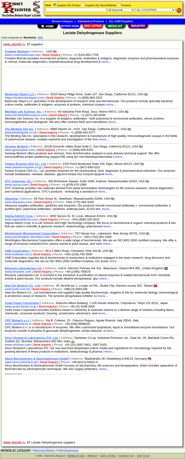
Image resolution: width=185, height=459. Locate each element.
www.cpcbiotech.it (18, 324)
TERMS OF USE (75, 456)
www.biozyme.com (18, 271)
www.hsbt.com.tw (17, 289)
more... (106, 61)
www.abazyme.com (18, 202)
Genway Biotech (16, 146)
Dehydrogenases (68, 450)
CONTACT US (126, 456)
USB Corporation (17, 251)
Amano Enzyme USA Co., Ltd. (26, 164)
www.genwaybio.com (20, 150)
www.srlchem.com (18, 344)
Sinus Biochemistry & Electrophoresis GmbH (37, 358)
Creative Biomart (17, 51)
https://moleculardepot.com (24, 97)
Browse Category (62, 21)
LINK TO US (143, 456)
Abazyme (11, 198)
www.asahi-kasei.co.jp (20, 306)
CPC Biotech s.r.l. (17, 320)
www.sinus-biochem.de (21, 362)
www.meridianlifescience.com (26, 115)
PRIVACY (92, 456)
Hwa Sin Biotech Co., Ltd (22, 285)
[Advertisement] (91, 78)
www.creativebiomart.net (22, 55)
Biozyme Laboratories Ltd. (23, 268)
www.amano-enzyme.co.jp (23, 167)
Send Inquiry (51, 55)
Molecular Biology (44, 450)
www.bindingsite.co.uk (21, 132)
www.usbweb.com (17, 254)
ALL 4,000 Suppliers (121, 21)
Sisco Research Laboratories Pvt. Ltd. (31, 337)
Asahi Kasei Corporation (22, 303)
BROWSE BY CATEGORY (16, 450)
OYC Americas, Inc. (18, 181)
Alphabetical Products (91, 21)
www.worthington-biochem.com (27, 237)
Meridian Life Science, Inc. (23, 111)
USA (40, 37)
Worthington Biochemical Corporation (31, 233)
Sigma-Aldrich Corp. (19, 216)
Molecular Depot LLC (19, 94)
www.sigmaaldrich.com (21, 219)
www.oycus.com (16, 184)
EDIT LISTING (108, 456)
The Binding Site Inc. (19, 129)
